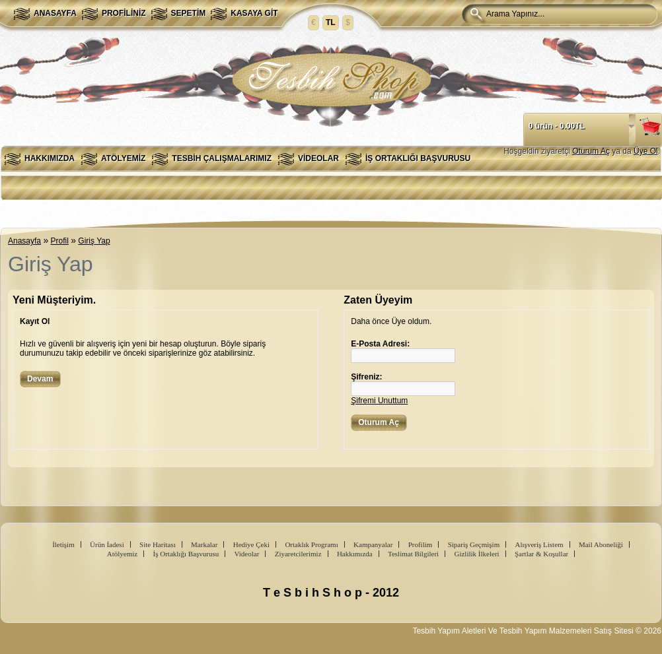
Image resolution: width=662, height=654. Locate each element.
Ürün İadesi (107, 544)
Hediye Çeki (251, 544)
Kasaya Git (254, 13)
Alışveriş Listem (539, 544)
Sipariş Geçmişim (474, 544)
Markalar (204, 544)
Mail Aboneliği (601, 544)
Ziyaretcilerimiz (298, 554)
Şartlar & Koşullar (541, 554)
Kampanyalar (372, 544)
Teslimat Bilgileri (413, 554)
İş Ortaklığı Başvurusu (417, 158)
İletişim (63, 544)
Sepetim (188, 13)
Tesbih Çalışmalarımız (222, 158)
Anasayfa (55, 13)
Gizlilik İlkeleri (476, 554)
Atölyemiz (123, 158)
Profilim (420, 544)
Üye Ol (646, 151)
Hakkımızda (49, 158)
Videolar (318, 158)
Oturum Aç (591, 151)
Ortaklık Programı (311, 544)
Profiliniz (124, 13)
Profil (60, 240)
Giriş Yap (94, 240)
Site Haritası (157, 544)
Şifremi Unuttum (379, 400)
